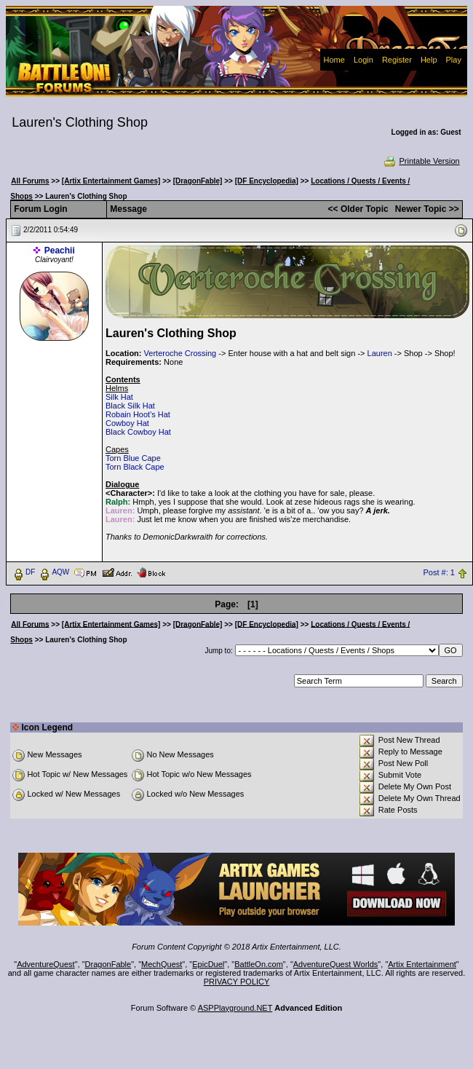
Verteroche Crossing (180, 353)
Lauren (379, 353)
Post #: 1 (439, 572)
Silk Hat (119, 397)
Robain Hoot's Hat (138, 414)
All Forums (30, 181)
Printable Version (421, 161)
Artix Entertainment (422, 964)
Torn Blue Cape (133, 458)
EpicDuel (208, 964)
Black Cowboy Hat (138, 431)
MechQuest (161, 964)
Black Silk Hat (130, 405)
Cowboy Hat (127, 423)
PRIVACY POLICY (237, 981)
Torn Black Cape (135, 466)
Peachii (59, 250)
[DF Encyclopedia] (266, 181)
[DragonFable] (198, 181)
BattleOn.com (258, 964)
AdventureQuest (46, 964)
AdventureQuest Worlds (335, 964)
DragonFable (108, 964)
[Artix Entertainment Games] (111, 181)
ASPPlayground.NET (235, 1007)
